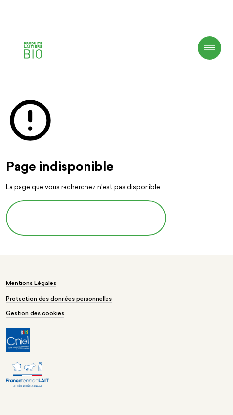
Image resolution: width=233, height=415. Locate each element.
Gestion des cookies (35, 314)
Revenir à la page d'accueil (86, 218)
